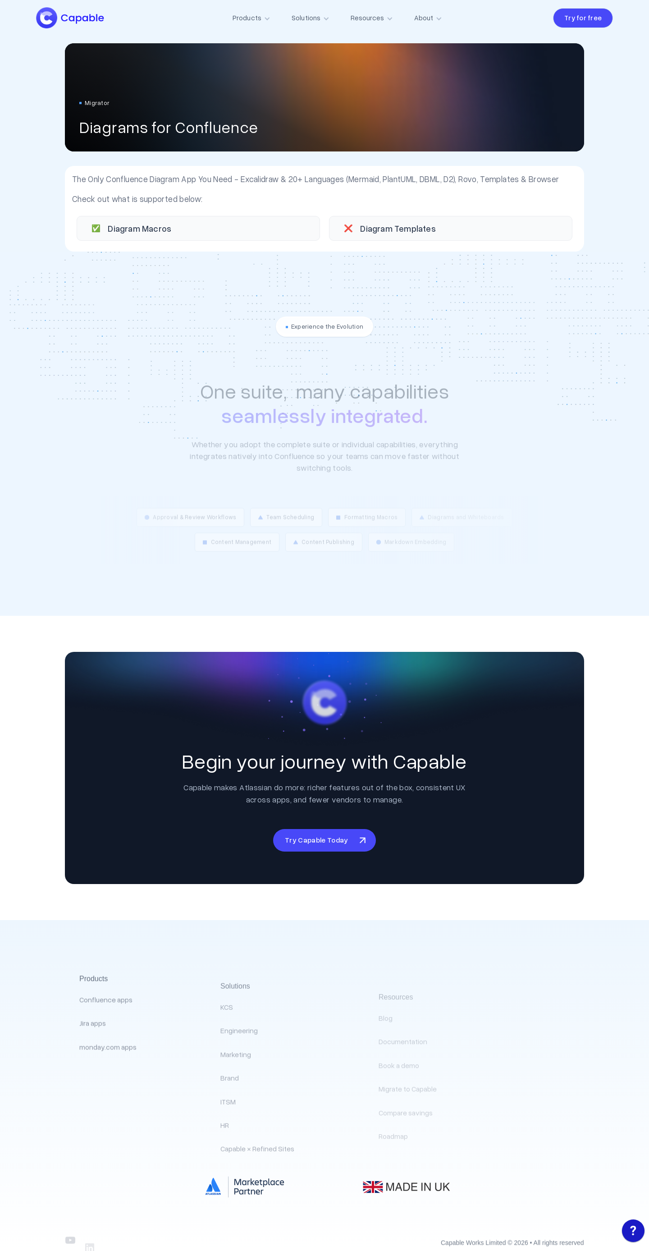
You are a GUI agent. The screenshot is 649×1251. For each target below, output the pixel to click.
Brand (229, 1101)
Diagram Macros (139, 228)
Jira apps (92, 1039)
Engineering (239, 1054)
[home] (79, 18)
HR (224, 1149)
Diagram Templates (397, 228)
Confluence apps (106, 1016)
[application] (633, 1233)
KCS (226, 1031)
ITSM (228, 1125)
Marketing (235, 1077)
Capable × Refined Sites (257, 1172)
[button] (254, 18)
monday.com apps (108, 1063)
